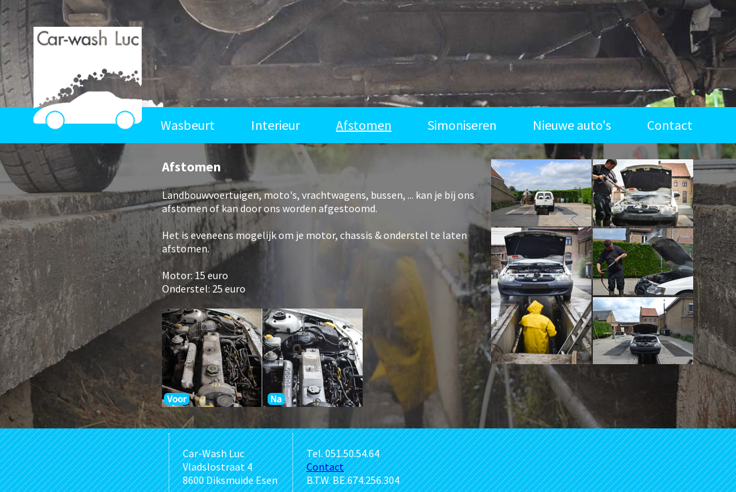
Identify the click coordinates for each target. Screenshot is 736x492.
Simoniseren (462, 124)
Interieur (275, 124)
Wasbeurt (188, 124)
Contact (670, 124)
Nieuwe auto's (572, 124)
